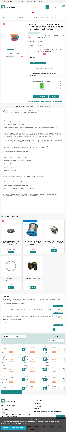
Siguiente (61, 329)
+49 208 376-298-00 (15, 414)
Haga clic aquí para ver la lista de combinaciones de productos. (45, 101)
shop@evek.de (13, 416)
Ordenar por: (59, 337)
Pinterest (53, 68)
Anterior (51, 329)
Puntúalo (53, 96)
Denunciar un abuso (58, 306)
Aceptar (5, 427)
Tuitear (46, 68)
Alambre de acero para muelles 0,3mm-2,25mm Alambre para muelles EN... (11, 243)
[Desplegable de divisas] (3, 1)
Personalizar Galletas (18, 427)
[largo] (46, 45)
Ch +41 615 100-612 (39, 1)
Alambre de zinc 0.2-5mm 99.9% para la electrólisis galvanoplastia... (11, 278)
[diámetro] (46, 42)
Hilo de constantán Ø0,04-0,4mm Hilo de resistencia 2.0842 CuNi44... (33, 278)
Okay (60, 417)
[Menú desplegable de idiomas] (11, 1)
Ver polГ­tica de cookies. (33, 423)
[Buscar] (36, 7)
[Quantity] (18, 349)
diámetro (32, 42)
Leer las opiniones (41, 96)
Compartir (39, 68)
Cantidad (32, 57)
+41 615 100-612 (27, 414)
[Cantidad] (38, 60)
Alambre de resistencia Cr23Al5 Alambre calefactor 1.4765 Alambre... (32, 243)
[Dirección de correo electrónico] (45, 417)
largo (31, 45)
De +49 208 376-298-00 (25, 1)
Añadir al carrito (11, 392)
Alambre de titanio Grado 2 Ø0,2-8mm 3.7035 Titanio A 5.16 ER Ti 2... (54, 242)
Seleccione (52, 340)
